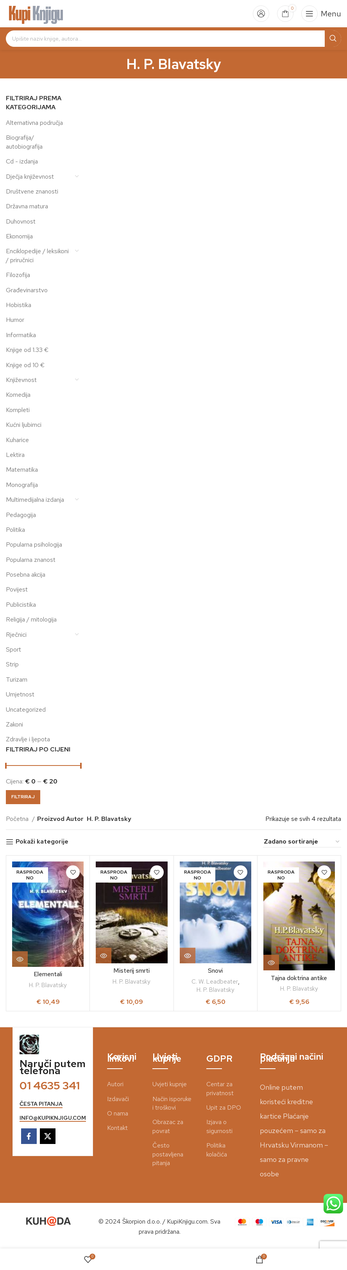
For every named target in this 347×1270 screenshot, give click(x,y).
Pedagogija (21, 515)
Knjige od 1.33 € (27, 350)
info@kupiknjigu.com (53, 1118)
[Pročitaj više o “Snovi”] (187, 955)
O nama (117, 1113)
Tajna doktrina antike (299, 978)
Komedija (18, 395)
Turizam (16, 679)
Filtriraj (23, 797)
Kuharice (17, 440)
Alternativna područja (34, 123)
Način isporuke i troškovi (171, 1103)
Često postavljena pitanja (167, 1154)
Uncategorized (26, 709)
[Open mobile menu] (321, 13)
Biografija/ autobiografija (24, 141)
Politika (15, 530)
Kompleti (18, 410)
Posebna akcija (25, 574)
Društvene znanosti (32, 191)
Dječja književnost (30, 176)
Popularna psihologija (34, 544)
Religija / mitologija (31, 619)
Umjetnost (20, 694)
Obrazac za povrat (167, 1126)
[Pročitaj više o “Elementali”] (20, 959)
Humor (15, 320)
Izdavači (118, 1099)
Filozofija (18, 275)
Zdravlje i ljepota (28, 739)
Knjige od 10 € (25, 365)
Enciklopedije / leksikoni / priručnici (37, 255)
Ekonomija (19, 236)
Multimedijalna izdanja (35, 500)
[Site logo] (36, 13)
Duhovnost (21, 221)
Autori (115, 1084)
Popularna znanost (30, 560)
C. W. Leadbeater (214, 982)
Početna (18, 819)
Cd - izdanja (22, 161)
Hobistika (18, 305)
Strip (12, 664)
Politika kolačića (216, 1149)
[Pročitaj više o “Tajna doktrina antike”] (271, 962)
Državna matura (27, 206)
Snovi (215, 970)
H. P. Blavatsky (48, 985)
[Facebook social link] (29, 1136)
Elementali (48, 974)
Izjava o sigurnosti (219, 1126)
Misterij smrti (131, 970)
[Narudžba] (302, 841)
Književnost (21, 380)
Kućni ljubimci (23, 425)
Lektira (15, 455)
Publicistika (21, 604)
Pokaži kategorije (42, 841)
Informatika (21, 335)
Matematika (22, 469)
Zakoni (14, 724)
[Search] (173, 38)
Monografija (22, 485)
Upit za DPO (223, 1107)
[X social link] (47, 1136)
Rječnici (16, 635)
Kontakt (117, 1128)
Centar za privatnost (220, 1088)
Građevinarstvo (27, 290)
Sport (13, 649)
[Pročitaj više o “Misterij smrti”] (103, 955)
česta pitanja (41, 1104)
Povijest (17, 589)
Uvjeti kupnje (169, 1084)
